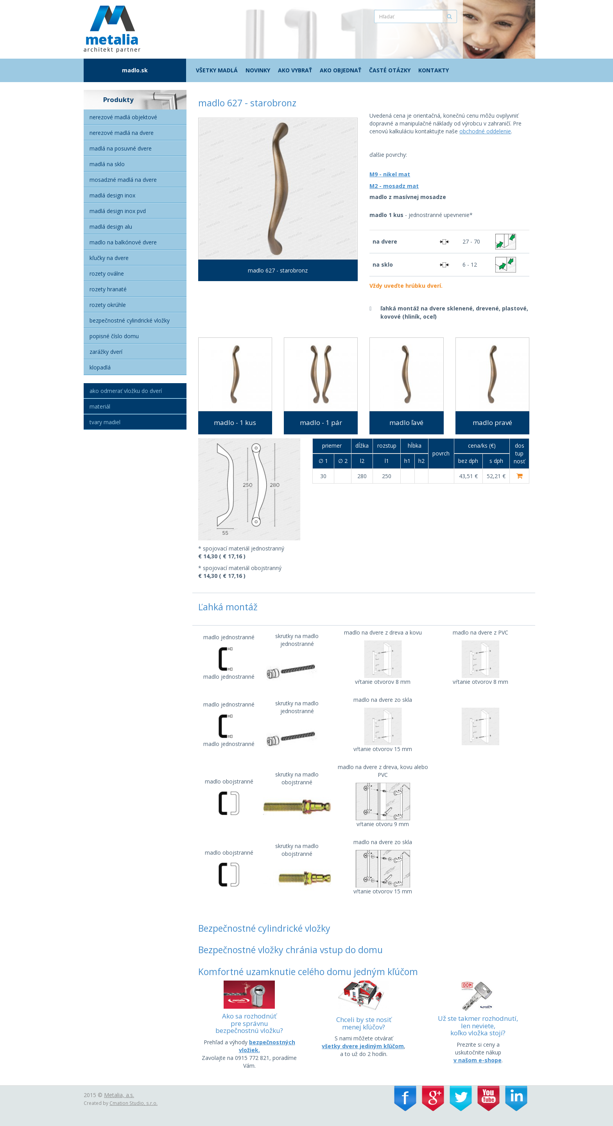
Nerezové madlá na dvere (122, 132)
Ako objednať (340, 70)
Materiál (100, 406)
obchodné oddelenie (485, 131)
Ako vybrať (295, 70)
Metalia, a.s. (119, 1095)
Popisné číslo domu (114, 336)
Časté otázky (389, 70)
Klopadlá (100, 367)
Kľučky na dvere (109, 258)
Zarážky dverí (106, 351)
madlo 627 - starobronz (278, 270)
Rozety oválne (107, 273)
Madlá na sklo (107, 164)
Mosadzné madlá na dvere (123, 179)
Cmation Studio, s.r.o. (133, 1103)
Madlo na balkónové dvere (123, 242)
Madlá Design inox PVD (118, 211)
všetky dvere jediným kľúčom (363, 1046)
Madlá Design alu (111, 226)
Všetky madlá (217, 70)
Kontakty (433, 70)
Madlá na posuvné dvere (121, 148)
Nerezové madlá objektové (123, 117)
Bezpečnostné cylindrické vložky (130, 320)
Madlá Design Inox (112, 195)
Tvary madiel (105, 422)
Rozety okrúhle (108, 304)
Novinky (258, 70)
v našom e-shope (477, 1060)
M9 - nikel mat (389, 174)
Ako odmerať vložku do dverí (126, 390)
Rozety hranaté (108, 289)
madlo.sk (135, 70)
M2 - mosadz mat (394, 186)
